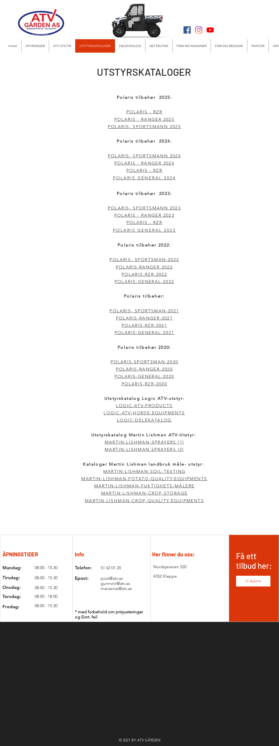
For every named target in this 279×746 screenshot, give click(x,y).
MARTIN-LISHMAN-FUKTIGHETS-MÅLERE (144, 485)
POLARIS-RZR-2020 (144, 383)
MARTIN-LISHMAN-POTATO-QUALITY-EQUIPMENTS (144, 478)
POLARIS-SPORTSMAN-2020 (144, 361)
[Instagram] (198, 30)
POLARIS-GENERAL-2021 (144, 332)
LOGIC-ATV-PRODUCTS (144, 405)
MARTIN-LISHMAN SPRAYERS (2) (144, 449)
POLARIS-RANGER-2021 (144, 318)
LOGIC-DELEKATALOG (144, 420)
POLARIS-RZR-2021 (144, 325)
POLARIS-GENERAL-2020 (144, 376)
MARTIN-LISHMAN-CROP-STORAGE (144, 493)
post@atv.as (112, 578)
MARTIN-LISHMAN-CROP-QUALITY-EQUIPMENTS (144, 500)
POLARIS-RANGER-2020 (144, 369)
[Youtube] (210, 30)
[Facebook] (187, 30)
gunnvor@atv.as (115, 583)
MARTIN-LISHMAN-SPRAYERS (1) (144, 442)
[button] (62, 46)
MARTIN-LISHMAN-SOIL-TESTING (144, 471)
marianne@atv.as (116, 588)
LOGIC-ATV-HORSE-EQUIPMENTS (144, 412)
